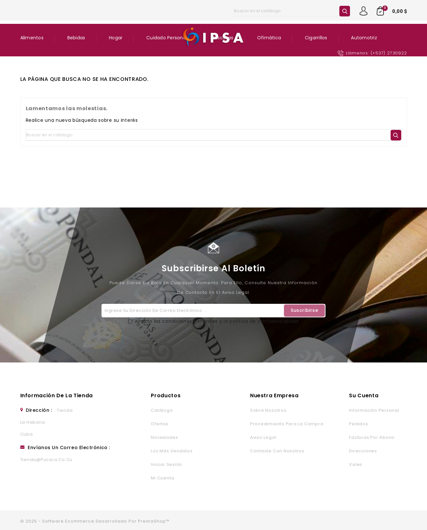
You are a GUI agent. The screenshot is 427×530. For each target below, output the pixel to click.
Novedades (164, 437)
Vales (355, 464)
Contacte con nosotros (277, 451)
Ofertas (159, 424)
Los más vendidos (171, 451)
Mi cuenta (162, 478)
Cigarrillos (316, 37)
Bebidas (76, 37)
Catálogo (162, 410)
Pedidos (358, 424)
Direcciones (363, 451)
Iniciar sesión (166, 464)
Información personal (374, 410)
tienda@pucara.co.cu (46, 460)
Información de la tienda (56, 395)
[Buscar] (292, 10)
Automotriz (364, 37)
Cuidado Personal (166, 37)
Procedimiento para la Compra (286, 424)
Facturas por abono (372, 437)
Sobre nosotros (268, 410)
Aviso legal (263, 437)
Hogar (115, 37)
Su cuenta (363, 395)
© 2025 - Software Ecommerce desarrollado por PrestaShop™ (95, 521)
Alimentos (32, 37)
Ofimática (269, 37)
